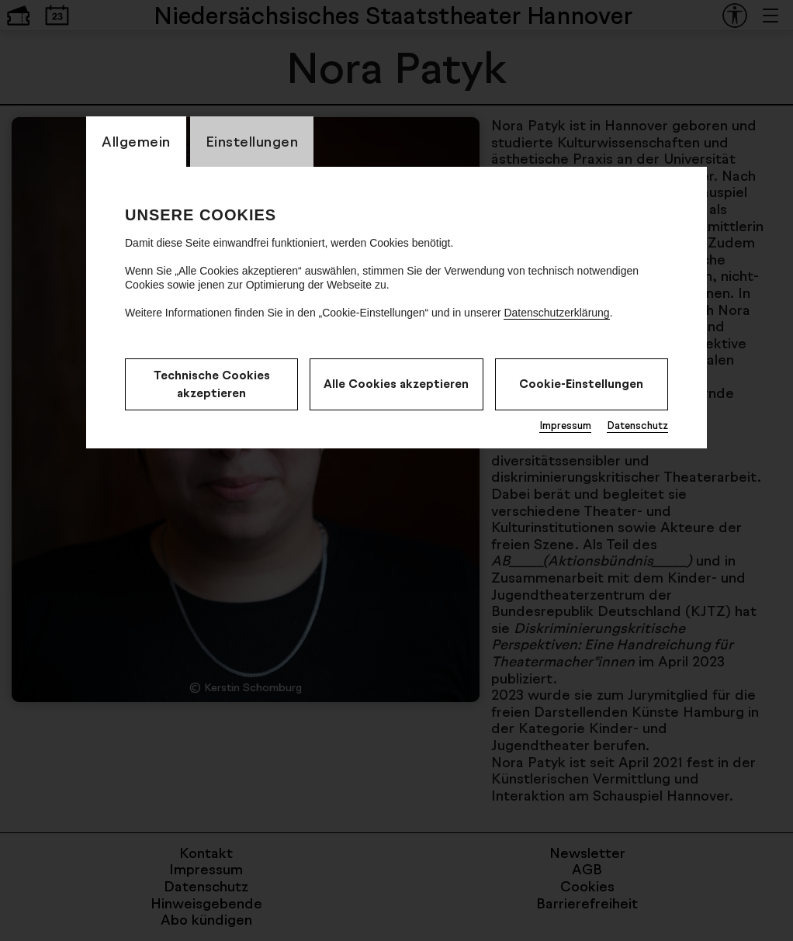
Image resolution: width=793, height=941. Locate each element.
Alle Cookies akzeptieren (396, 383)
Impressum (565, 425)
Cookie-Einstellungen (581, 383)
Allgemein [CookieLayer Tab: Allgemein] (136, 141)
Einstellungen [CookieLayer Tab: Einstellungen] (252, 141)
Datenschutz (637, 425)
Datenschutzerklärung (556, 312)
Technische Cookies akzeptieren (212, 384)
